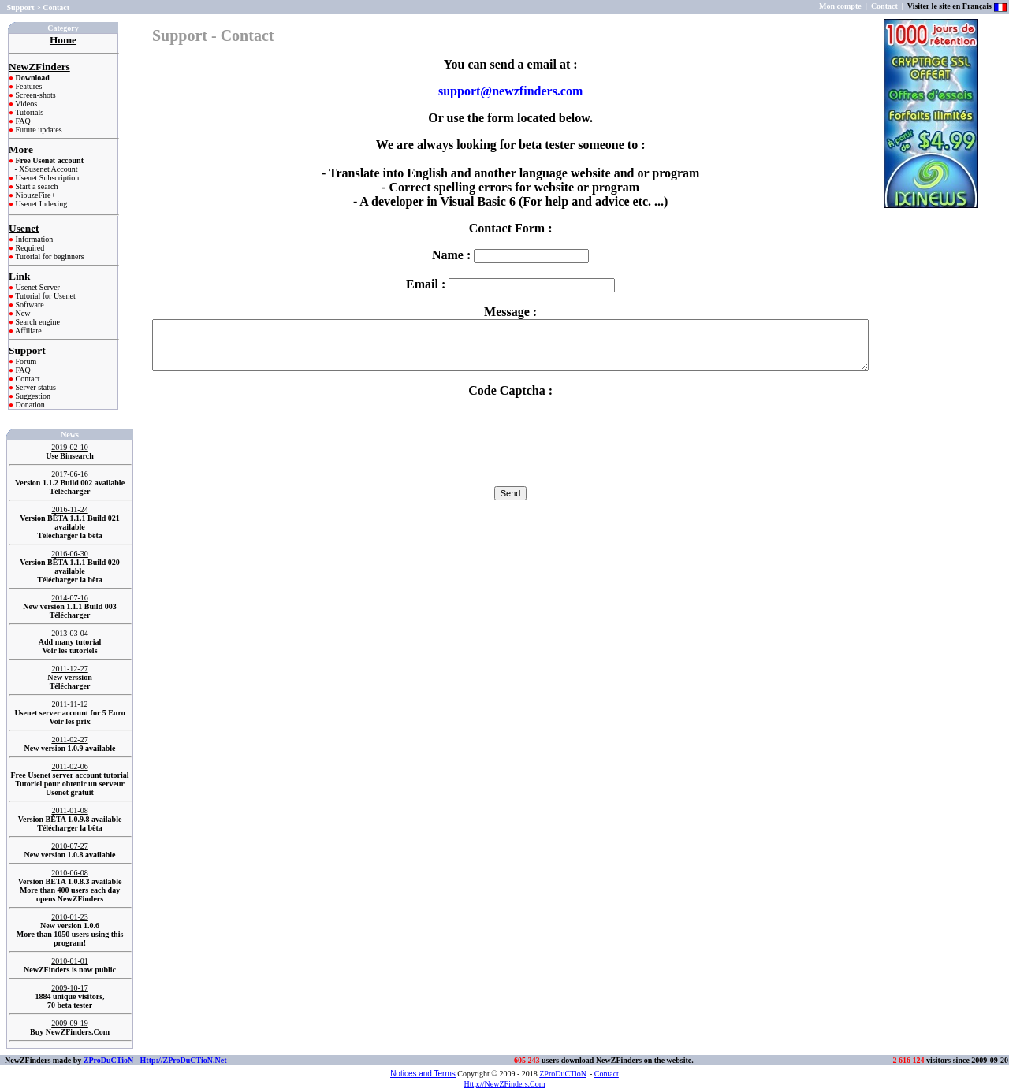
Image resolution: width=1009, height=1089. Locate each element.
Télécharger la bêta (69, 535)
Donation (29, 404)
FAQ (22, 121)
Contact (26, 378)
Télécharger (70, 491)
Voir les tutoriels (70, 650)
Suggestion (31, 396)
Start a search (35, 186)
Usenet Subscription (46, 177)
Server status (34, 387)
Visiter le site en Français (949, 6)
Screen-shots (34, 95)
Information (33, 239)
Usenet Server (36, 287)
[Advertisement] (933, 271)
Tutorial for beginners (48, 256)
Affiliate (27, 330)
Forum (24, 361)
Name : (510, 255)
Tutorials (28, 112)
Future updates (37, 129)
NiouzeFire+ (34, 195)
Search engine (36, 322)
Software (28, 304)
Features (27, 86)
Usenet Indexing (40, 203)
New (21, 313)
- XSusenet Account (46, 169)
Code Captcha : (510, 390)
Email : (510, 284)
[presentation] (511, 441)
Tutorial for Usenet (44, 296)
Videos (25, 103)
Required (28, 247)
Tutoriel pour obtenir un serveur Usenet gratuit (70, 788)
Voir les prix (69, 721)
